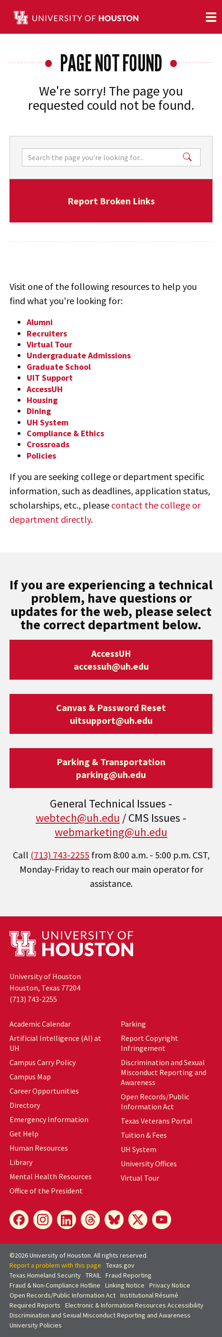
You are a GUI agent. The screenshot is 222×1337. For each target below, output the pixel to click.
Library (21, 1162)
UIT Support (50, 377)
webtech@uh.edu (78, 817)
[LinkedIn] (66, 1219)
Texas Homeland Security (45, 1275)
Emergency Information (49, 1119)
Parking (133, 1024)
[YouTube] (161, 1219)
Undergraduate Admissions (79, 355)
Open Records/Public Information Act (155, 1101)
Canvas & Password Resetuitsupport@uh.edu (111, 714)
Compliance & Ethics (65, 433)
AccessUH (45, 389)
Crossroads (48, 444)
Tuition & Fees (144, 1135)
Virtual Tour (49, 344)
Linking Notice (125, 1285)
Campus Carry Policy (43, 1062)
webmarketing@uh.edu (111, 832)
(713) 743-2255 (59, 855)
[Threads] (90, 1219)
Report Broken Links (111, 201)
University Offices (149, 1163)
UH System (47, 422)
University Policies (36, 1325)
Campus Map (30, 1076)
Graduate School (59, 366)
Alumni (40, 322)
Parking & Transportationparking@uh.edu (111, 768)
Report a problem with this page (55, 1265)
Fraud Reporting (129, 1275)
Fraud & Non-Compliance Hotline (55, 1285)
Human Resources (39, 1148)
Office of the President (46, 1190)
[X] (137, 1219)
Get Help (24, 1133)
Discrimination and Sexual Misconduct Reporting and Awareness (163, 1072)
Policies (41, 455)
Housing (42, 399)
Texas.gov (120, 1265)
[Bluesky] (114, 1219)
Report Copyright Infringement (149, 1043)
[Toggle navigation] (211, 17)
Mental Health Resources (51, 1176)
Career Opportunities (44, 1091)
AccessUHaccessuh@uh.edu (111, 659)
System (138, 1149)
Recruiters (47, 333)
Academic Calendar (40, 1024)
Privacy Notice (169, 1285)
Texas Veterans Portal (157, 1120)
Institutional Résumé (149, 1295)
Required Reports (35, 1305)
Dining (39, 410)
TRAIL (93, 1275)
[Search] (101, 157)
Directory (25, 1105)
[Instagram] (42, 1219)
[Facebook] (19, 1219)
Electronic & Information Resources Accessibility (134, 1305)
